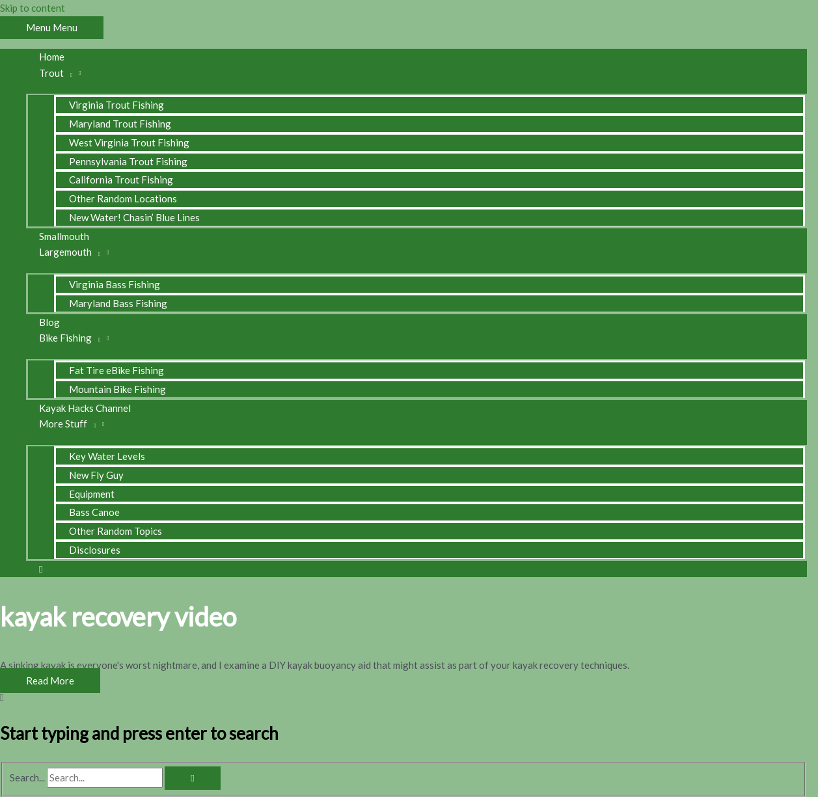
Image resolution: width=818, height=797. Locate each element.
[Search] (192, 778)
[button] (40, 568)
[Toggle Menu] (416, 87)
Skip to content (32, 8)
